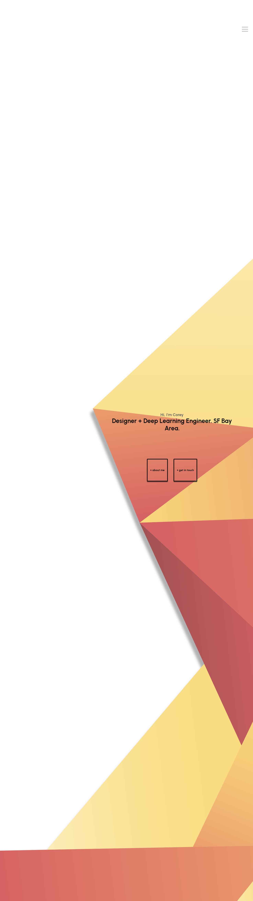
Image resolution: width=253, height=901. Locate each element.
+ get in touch (185, 477)
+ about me (157, 477)
